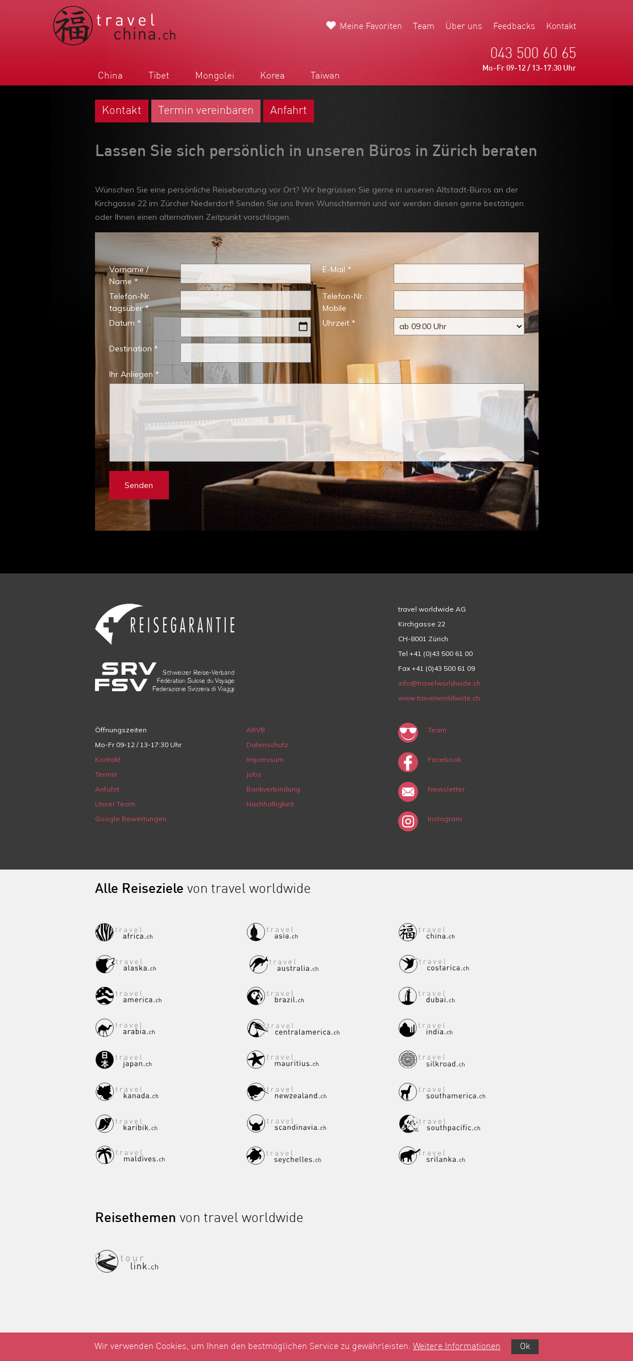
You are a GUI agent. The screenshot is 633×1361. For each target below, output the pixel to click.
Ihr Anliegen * (134, 374)
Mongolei (214, 76)
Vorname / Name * (128, 275)
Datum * (125, 323)
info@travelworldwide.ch (439, 683)
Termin (106, 774)
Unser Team (115, 804)
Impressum (265, 759)
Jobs (254, 774)
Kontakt (561, 26)
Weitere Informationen (456, 1346)
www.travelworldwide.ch (439, 698)
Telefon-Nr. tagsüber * (130, 302)
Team (424, 26)
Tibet (158, 76)
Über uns (463, 26)
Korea (272, 76)
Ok (525, 1346)
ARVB (255, 729)
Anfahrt (288, 111)
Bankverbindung (273, 789)
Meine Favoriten (371, 26)
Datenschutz (267, 744)
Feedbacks (514, 26)
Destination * (133, 348)
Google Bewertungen (131, 818)
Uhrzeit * (338, 323)
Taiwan (325, 76)
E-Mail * (336, 269)
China (110, 76)
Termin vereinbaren (206, 111)
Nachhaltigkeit (270, 804)
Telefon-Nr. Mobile (343, 302)
